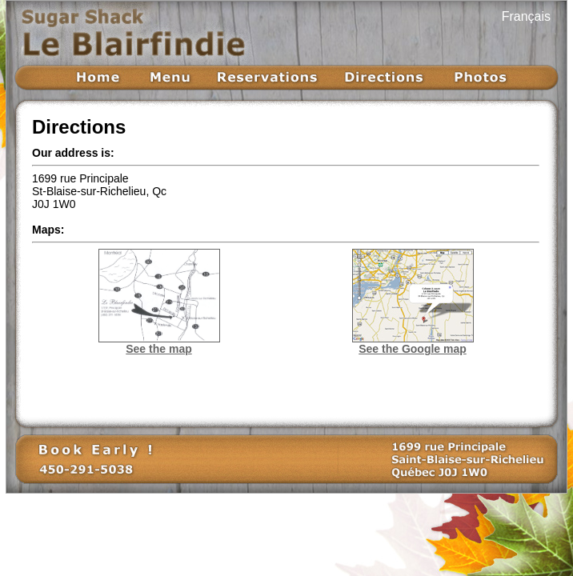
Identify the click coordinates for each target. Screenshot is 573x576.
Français (526, 16)
